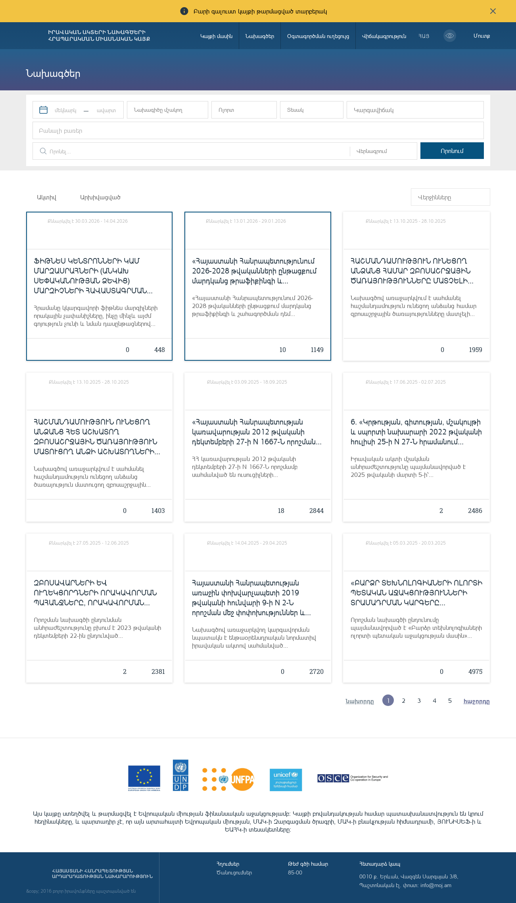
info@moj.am (435, 885)
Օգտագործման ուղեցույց (318, 36)
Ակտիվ (46, 197)
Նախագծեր (260, 36)
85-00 (295, 872)
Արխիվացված (100, 197)
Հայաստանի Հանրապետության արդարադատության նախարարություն (102, 873)
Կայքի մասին (216, 36)
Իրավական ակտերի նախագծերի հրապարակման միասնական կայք (99, 35)
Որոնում (452, 151)
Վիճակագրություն (384, 36)
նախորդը (360, 700)
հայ (424, 36)
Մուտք (482, 35)
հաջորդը (477, 700)
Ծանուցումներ (234, 872)
